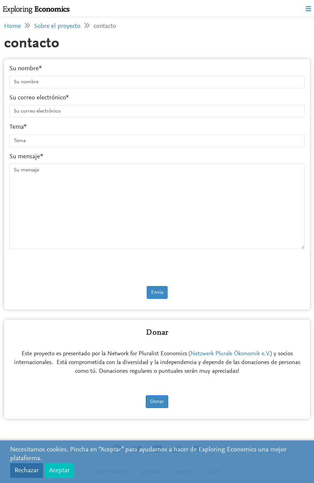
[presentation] (60, 267)
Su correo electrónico (37, 98)
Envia (157, 292)
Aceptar (59, 470)
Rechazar (26, 470)
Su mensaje (24, 157)
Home (12, 26)
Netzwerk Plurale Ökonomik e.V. (230, 354)
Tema (16, 127)
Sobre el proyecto (57, 26)
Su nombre (24, 69)
